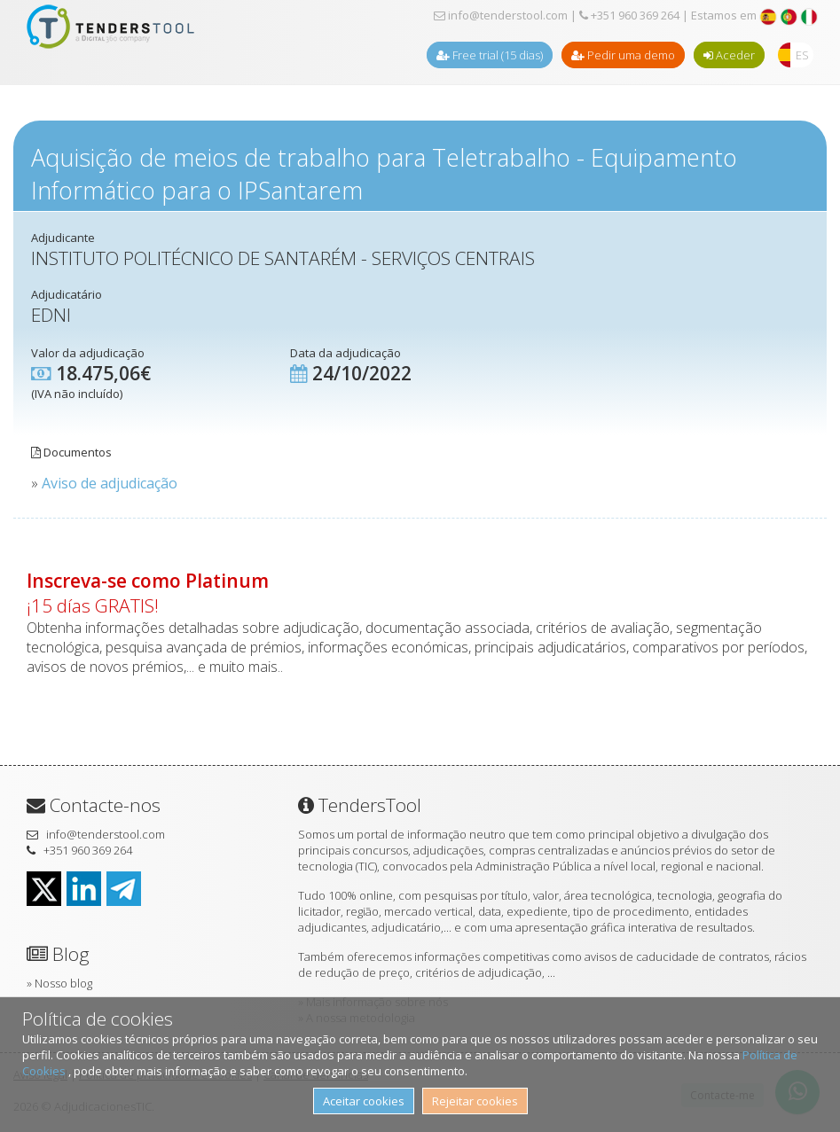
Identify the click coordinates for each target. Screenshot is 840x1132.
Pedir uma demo (623, 55)
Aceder (729, 55)
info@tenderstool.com (501, 15)
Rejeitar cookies (475, 1101)
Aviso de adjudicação (109, 483)
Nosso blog (63, 983)
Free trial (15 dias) (489, 55)
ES (802, 55)
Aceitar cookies (363, 1101)
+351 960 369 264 (629, 15)
